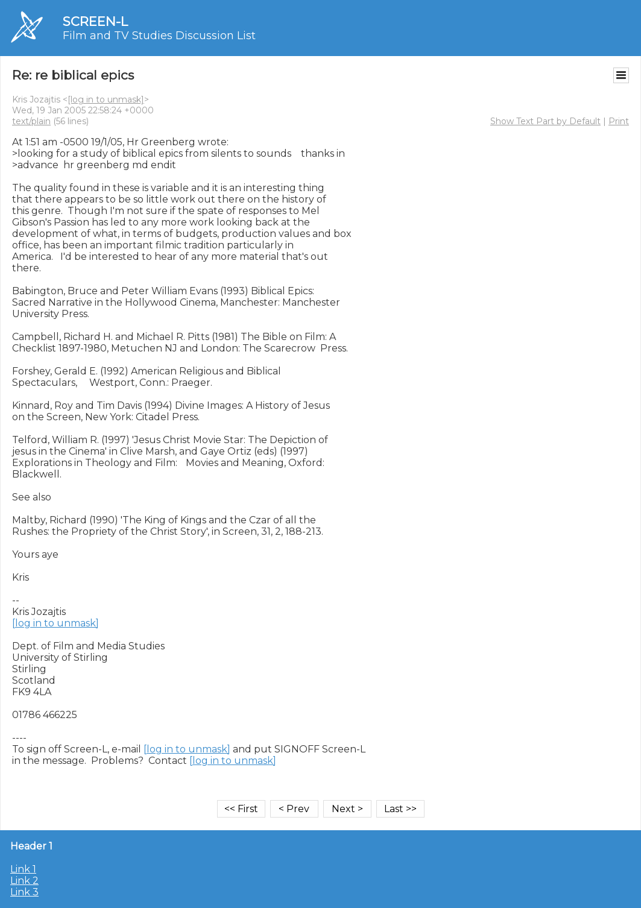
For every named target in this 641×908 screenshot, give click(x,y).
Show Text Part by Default (545, 121)
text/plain (31, 121)
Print (618, 121)
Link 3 (24, 892)
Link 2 (24, 880)
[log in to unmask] (106, 99)
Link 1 (23, 869)
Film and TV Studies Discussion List (159, 35)
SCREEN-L (95, 21)
